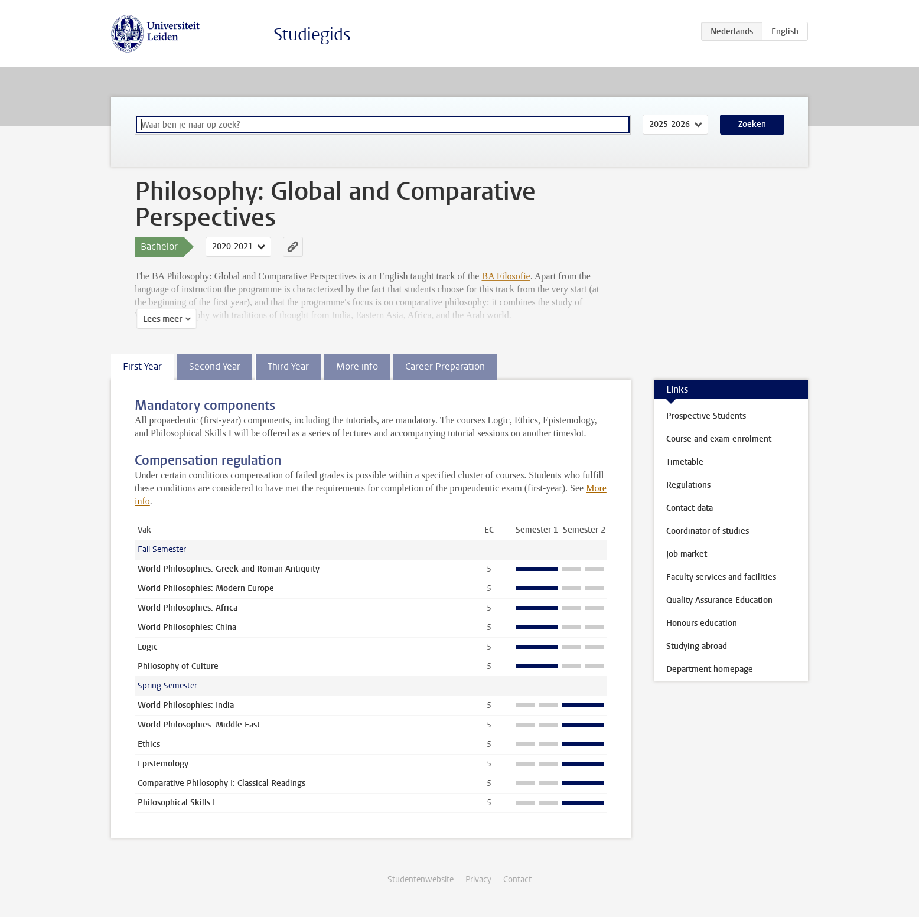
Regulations (688, 485)
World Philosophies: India (186, 705)
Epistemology (163, 763)
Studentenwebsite (420, 879)
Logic (148, 646)
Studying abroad (696, 646)
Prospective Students (706, 416)
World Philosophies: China (187, 627)
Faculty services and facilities (721, 577)
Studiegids (312, 34)
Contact (517, 879)
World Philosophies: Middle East (199, 724)
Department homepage (709, 669)
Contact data (689, 508)
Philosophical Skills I (176, 802)
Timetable (684, 462)
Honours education (701, 623)
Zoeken (752, 124)
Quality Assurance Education (719, 600)
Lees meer (160, 319)
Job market (686, 554)
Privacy (478, 879)
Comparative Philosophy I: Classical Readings (221, 783)
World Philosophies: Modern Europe (206, 588)
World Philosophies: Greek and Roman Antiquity (229, 569)
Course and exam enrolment (718, 439)
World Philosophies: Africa (187, 607)
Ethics (149, 744)
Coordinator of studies (707, 531)
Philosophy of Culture (178, 666)
